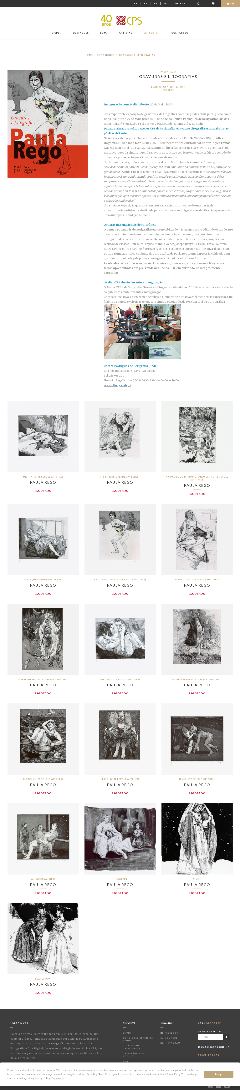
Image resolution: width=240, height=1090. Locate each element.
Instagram (170, 1043)
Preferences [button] (58, 1078)
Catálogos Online (213, 1047)
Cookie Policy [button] (173, 1074)
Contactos (179, 32)
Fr (165, 3)
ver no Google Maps (117, 385)
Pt (136, 3)
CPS (209, 1023)
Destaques (81, 32)
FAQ (125, 1061)
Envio (127, 1033)
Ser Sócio (152, 32)
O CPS (56, 32)
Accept (218, 1074)
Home (89, 55)
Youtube (169, 1038)
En (146, 3)
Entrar (180, 3)
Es (155, 3)
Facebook (170, 1033)
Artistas (125, 32)
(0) (230, 3)
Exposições (106, 55)
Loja (103, 32)
